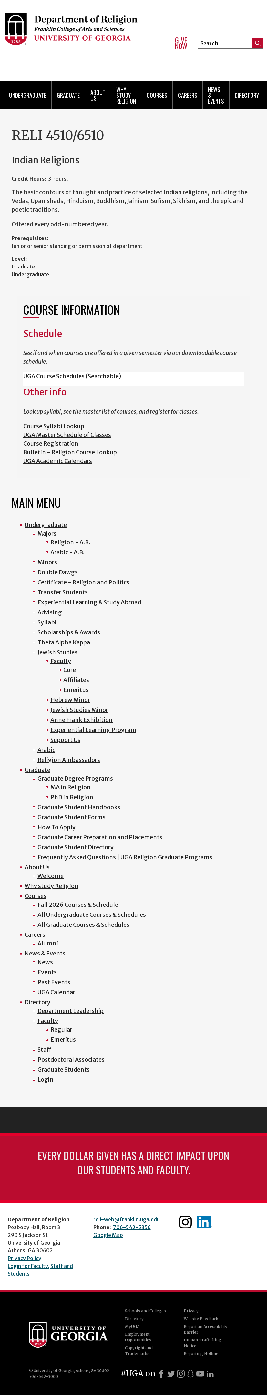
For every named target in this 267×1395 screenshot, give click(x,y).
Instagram (185, 1222)
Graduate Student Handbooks (78, 807)
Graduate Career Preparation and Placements (99, 837)
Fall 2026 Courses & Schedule (77, 904)
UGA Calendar (56, 992)
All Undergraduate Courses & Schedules (91, 914)
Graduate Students (63, 1069)
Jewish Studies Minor (79, 709)
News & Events (216, 95)
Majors (46, 533)
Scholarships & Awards (68, 632)
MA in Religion (70, 787)
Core (69, 669)
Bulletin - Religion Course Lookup (70, 452)
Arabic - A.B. (67, 552)
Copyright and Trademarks (139, 1350)
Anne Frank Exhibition (81, 719)
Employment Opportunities (138, 1337)
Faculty (60, 661)
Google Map (108, 1235)
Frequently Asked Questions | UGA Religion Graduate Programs (124, 857)
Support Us (65, 739)
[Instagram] (181, 1374)
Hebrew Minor (70, 699)
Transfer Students (62, 592)
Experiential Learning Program (93, 729)
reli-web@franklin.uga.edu (126, 1219)
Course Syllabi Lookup (53, 426)
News (45, 962)
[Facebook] (161, 1374)
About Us (98, 95)
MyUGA (132, 1326)
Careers (187, 95)
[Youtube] (200, 1374)
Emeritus (76, 689)
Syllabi (46, 622)
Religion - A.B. (70, 542)
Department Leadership (70, 1011)
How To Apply (56, 827)
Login (45, 1079)
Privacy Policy (24, 1258)
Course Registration (50, 443)
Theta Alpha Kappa (63, 642)
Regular (61, 1029)
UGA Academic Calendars (57, 461)
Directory (247, 95)
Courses (157, 95)
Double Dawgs (57, 572)
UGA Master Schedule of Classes (67, 435)
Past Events (53, 982)
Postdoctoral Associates (71, 1059)
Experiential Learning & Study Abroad (89, 602)
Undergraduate (27, 95)
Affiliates (76, 679)
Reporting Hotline (201, 1353)
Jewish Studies (57, 652)
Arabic (46, 749)
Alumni (47, 943)
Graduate (68, 95)
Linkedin (204, 1222)
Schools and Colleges (145, 1311)
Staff (44, 1049)
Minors (47, 562)
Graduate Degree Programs (75, 778)
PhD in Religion (71, 797)
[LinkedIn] (210, 1374)
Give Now (181, 43)
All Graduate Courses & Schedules (83, 924)
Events (47, 972)
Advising (49, 612)
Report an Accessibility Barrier (205, 1329)
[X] (171, 1374)
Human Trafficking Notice (202, 1343)
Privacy (191, 1311)
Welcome (50, 876)
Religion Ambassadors (68, 759)
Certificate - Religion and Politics (83, 582)
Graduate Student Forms (71, 817)
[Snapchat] (190, 1374)
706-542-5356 (132, 1227)
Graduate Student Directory (75, 847)
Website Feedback (201, 1318)
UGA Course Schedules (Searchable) (72, 376)
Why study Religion (126, 95)
